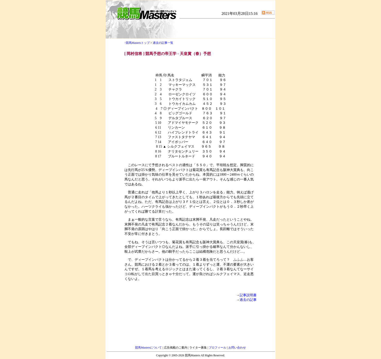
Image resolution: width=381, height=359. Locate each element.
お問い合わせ (237, 347)
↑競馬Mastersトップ (137, 43)
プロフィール (218, 347)
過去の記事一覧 (163, 43)
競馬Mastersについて (149, 347)
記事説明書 (248, 295)
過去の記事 (248, 300)
